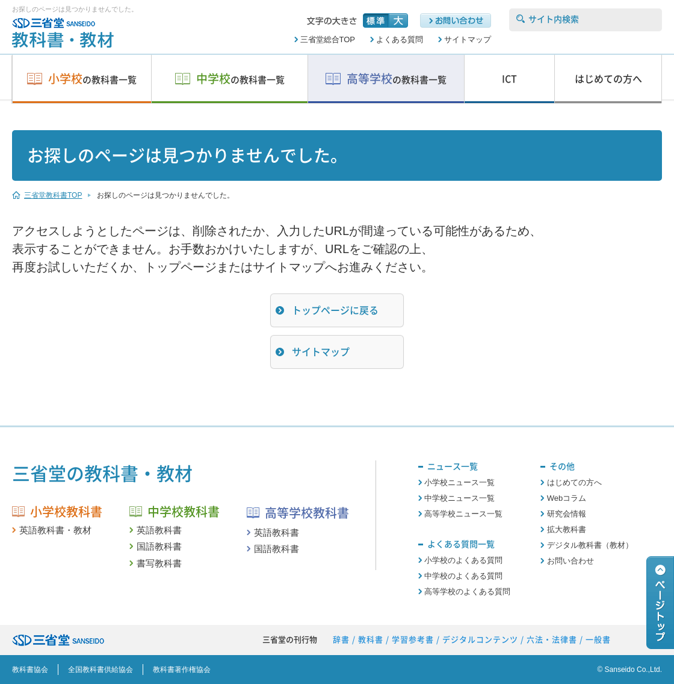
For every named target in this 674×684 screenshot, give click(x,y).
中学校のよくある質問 (463, 575)
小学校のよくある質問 (463, 560)
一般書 (598, 640)
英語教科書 (159, 530)
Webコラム (567, 498)
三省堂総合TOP (328, 39)
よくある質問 (399, 39)
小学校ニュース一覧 (459, 482)
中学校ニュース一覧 (459, 498)
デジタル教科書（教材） (590, 545)
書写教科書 (159, 563)
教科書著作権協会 (182, 669)
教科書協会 (30, 669)
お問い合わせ (570, 560)
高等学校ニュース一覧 (463, 513)
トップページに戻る (335, 310)
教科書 (370, 640)
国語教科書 (159, 546)
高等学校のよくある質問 (467, 591)
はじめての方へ (574, 482)
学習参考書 (413, 640)
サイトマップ (467, 39)
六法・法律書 (552, 640)
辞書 (341, 640)
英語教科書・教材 (55, 530)
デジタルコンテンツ (480, 640)
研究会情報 (566, 513)
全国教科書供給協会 (100, 669)
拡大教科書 (566, 529)
